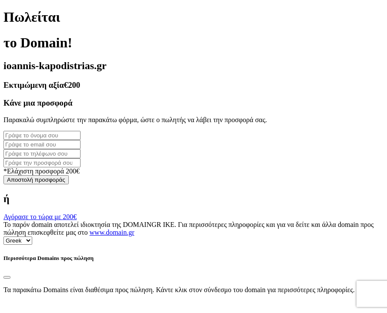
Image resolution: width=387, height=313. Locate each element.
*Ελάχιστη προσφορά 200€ (41, 171)
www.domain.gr (112, 232)
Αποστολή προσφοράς (36, 179)
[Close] (6, 277)
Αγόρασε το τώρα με (40, 216)
